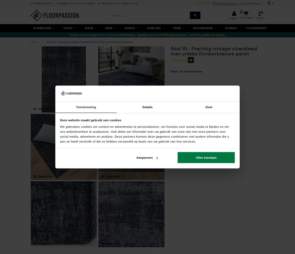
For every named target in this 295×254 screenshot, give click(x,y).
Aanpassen (147, 157)
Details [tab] (147, 107)
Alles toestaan (206, 157)
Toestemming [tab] (86, 107)
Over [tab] (209, 107)
